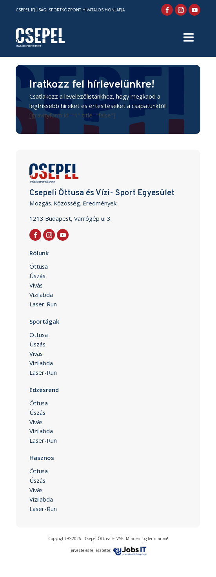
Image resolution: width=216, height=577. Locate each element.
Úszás (37, 276)
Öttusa (38, 266)
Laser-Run (43, 304)
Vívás (36, 285)
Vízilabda (41, 295)
